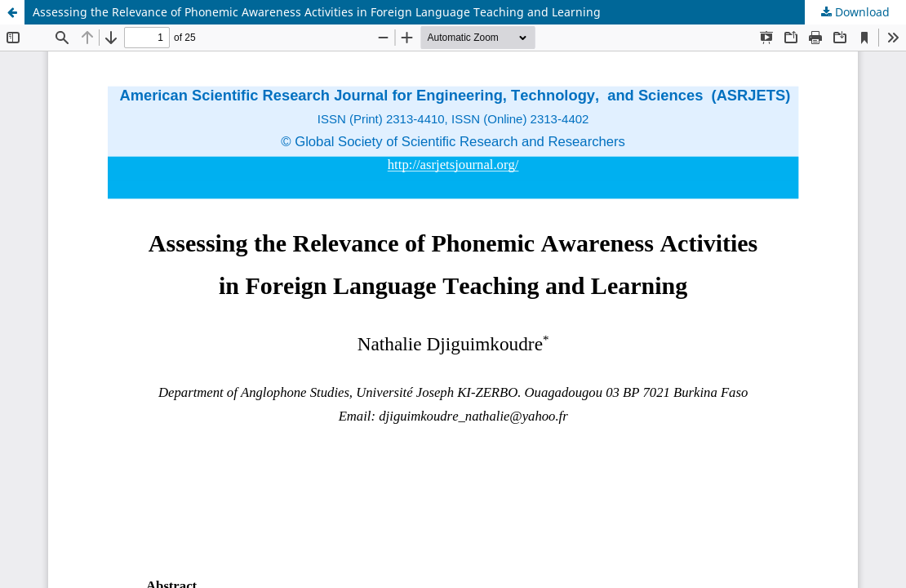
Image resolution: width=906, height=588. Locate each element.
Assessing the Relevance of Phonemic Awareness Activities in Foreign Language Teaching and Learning (317, 12)
